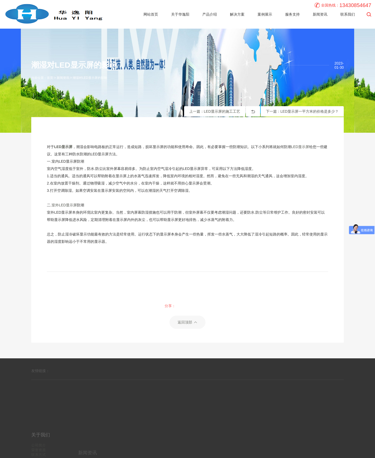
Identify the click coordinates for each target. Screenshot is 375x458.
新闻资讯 (320, 14)
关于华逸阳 (180, 14)
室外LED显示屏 (64, 205)
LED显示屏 (300, 147)
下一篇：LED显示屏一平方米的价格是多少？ (302, 111)
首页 (50, 78)
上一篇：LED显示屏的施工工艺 (214, 111)
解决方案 (237, 14)
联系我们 (347, 14)
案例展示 (265, 14)
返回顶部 (187, 343)
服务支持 (292, 14)
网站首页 (150, 14)
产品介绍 (209, 14)
